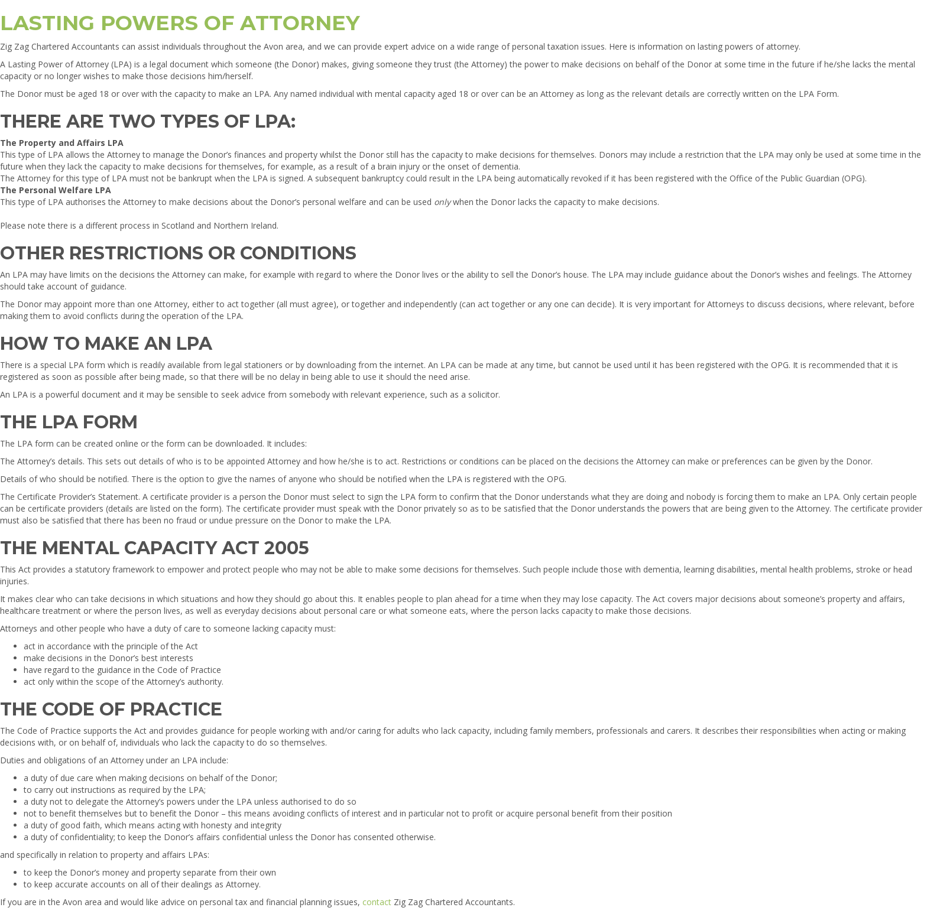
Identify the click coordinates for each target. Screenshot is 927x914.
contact (376, 902)
